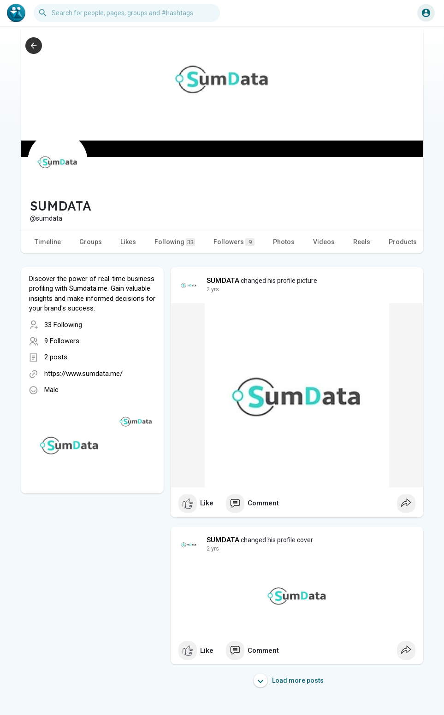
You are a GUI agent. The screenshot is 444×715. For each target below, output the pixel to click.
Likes (128, 242)
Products (403, 242)
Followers (234, 242)
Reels (361, 242)
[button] (127, 13)
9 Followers (61, 341)
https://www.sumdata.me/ (83, 373)
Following (174, 242)
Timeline (48, 242)
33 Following (63, 325)
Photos (284, 242)
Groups (90, 242)
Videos (324, 242)
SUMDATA (223, 280)
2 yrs (213, 289)
